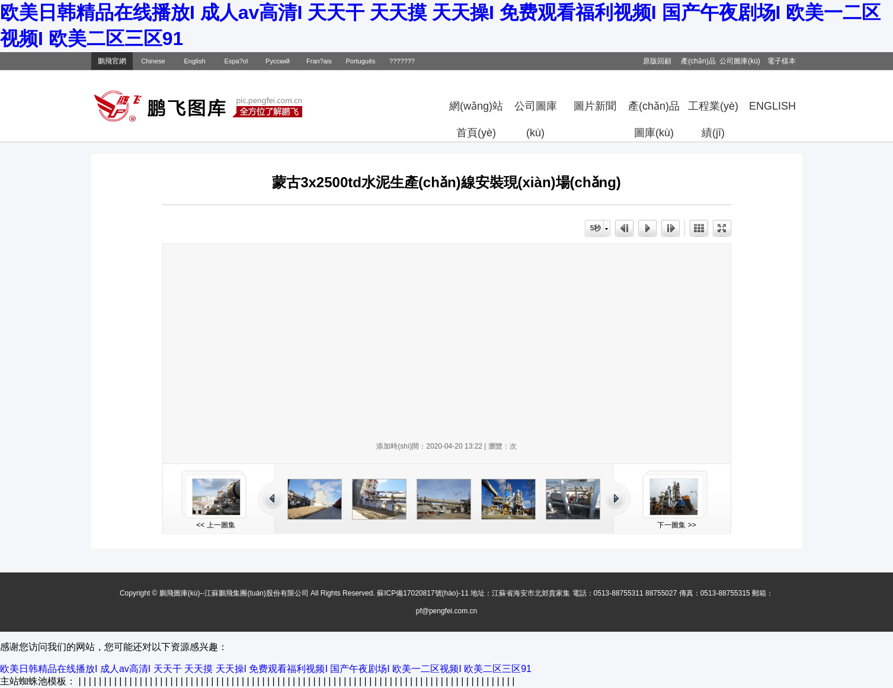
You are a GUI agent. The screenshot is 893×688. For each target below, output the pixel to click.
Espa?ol (236, 61)
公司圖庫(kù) (739, 61)
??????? (402, 61)
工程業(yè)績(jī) (713, 110)
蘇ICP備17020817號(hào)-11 (423, 593)
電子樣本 (781, 61)
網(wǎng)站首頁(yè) (476, 110)
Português (360, 61)
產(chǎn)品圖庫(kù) (654, 110)
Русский (277, 61)
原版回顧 (657, 61)
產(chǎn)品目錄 (698, 63)
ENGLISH (772, 106)
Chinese (153, 61)
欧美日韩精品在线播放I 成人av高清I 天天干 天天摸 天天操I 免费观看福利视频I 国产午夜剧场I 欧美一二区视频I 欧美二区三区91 (266, 669)
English (194, 61)
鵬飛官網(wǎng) (112, 63)
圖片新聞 (595, 106)
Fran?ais (319, 61)
